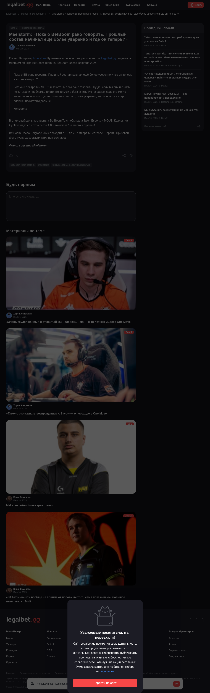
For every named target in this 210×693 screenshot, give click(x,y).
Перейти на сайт (105, 682)
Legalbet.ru (106, 671)
